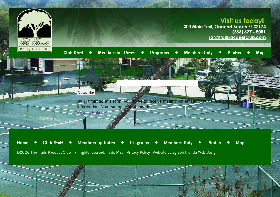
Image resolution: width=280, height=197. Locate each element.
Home (22, 143)
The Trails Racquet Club (51, 152)
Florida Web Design (201, 152)
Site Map (116, 152)
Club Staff (73, 53)
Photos (234, 53)
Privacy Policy (90, 112)
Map (260, 53)
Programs (159, 53)
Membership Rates (116, 53)
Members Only (198, 53)
